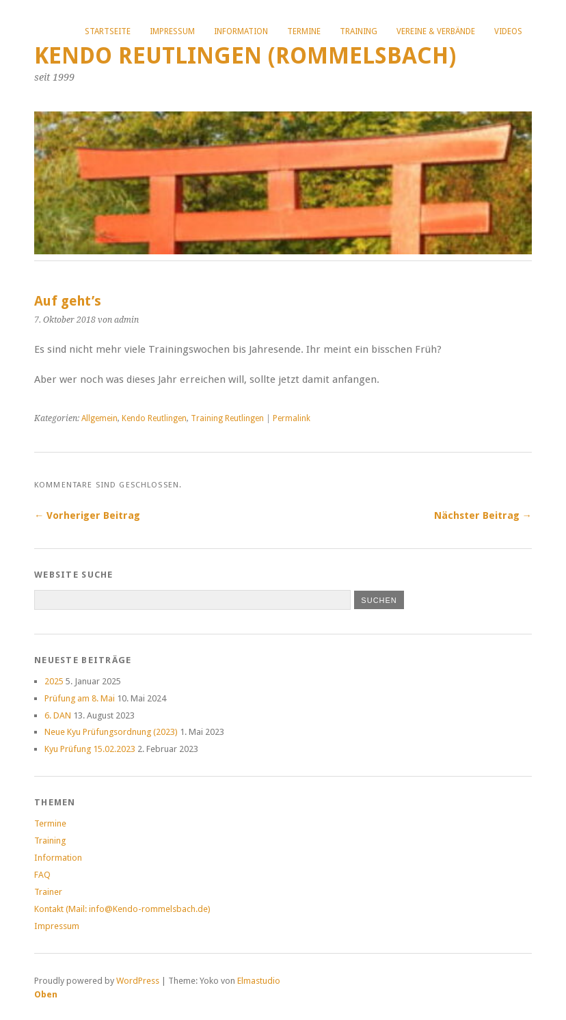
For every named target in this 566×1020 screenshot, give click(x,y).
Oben (45, 994)
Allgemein (99, 418)
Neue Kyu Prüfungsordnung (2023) (111, 732)
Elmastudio (258, 981)
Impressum (172, 31)
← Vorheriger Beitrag (87, 515)
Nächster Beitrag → (483, 515)
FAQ (42, 875)
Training (358, 31)
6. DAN (57, 715)
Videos (508, 31)
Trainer (48, 892)
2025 (54, 681)
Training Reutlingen (227, 418)
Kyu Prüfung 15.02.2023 (89, 749)
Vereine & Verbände (435, 31)
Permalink (291, 418)
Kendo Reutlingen (154, 418)
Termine (304, 31)
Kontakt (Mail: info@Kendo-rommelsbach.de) (122, 909)
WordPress (137, 981)
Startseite (108, 31)
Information (241, 31)
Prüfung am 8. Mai (79, 698)
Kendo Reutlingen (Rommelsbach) (245, 55)
